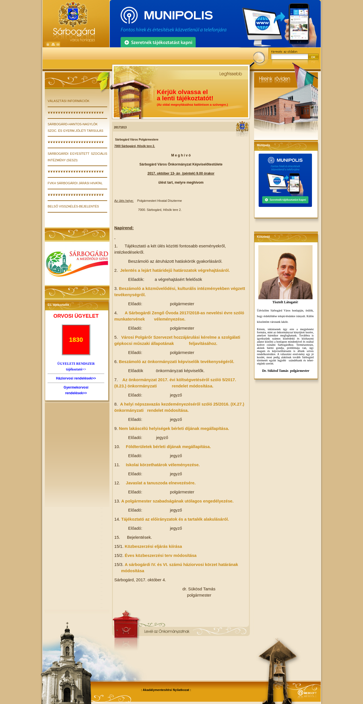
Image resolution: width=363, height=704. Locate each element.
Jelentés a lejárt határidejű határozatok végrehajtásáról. (175, 270)
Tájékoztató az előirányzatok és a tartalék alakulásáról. (175, 519)
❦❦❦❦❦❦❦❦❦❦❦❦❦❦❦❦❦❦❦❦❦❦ (76, 112)
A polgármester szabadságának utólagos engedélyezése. (177, 501)
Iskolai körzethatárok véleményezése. (163, 465)
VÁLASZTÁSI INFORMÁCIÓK (68, 101)
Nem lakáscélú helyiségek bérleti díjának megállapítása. (174, 428)
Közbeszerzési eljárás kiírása (153, 546)
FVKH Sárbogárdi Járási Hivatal (75, 183)
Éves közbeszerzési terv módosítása (161, 555)
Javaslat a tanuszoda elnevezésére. (161, 483)
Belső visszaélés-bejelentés (73, 206)
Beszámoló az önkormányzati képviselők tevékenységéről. (176, 361)
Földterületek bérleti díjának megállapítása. (168, 446)
